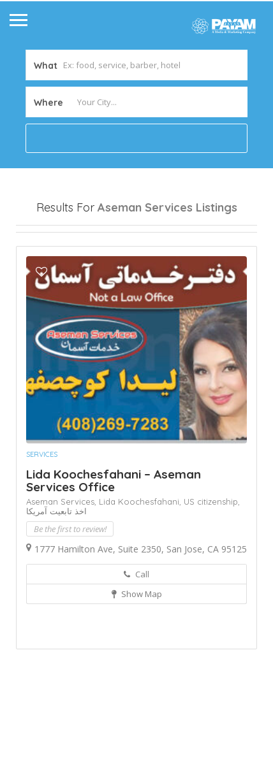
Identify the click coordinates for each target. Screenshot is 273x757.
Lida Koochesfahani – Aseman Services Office (113, 547)
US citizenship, (212, 568)
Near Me (73, 265)
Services (41, 521)
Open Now (50, 243)
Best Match (145, 265)
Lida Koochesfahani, (141, 568)
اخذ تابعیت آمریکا (56, 578)
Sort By (42, 287)
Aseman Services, (62, 568)
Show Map (137, 661)
